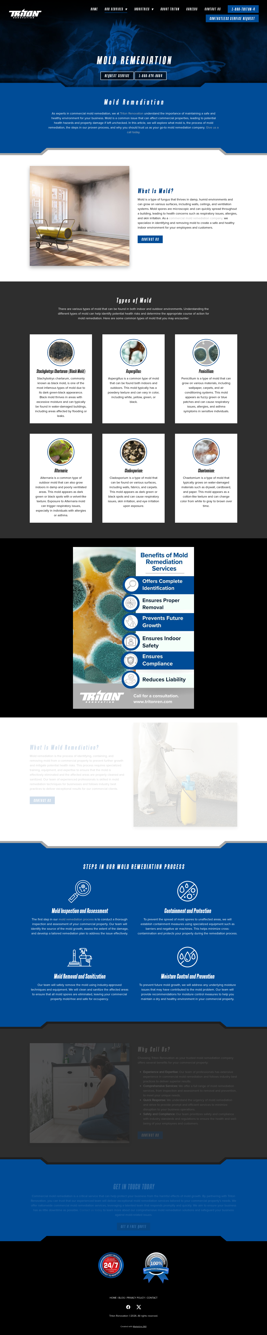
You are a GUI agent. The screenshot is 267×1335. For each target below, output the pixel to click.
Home (94, 9)
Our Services (116, 9)
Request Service (117, 75)
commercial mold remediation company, (196, 218)
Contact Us (213, 9)
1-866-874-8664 (150, 75)
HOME (113, 1297)
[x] (138, 1306)
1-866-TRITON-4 (243, 9)
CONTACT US (150, 239)
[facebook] (128, 1306)
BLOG (121, 1297)
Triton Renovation (131, 113)
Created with (133, 1326)
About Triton (169, 9)
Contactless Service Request (232, 18)
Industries (144, 9)
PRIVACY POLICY (136, 1297)
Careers (192, 9)
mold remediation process (76, 919)
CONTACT (152, 1297)
